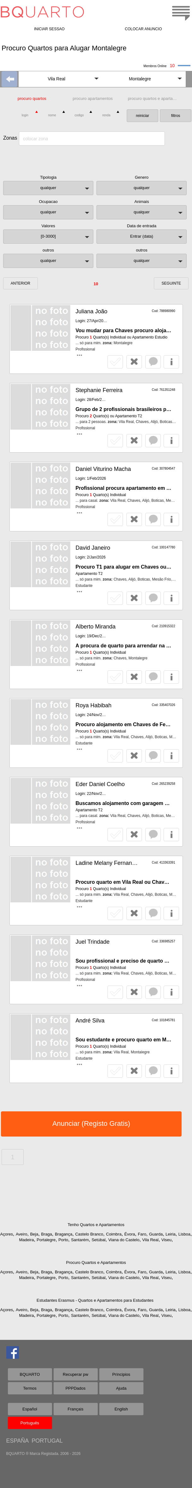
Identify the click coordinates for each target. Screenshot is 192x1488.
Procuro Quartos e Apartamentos (96, 1262)
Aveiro (21, 1234)
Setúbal (98, 1239)
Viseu (166, 1239)
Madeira (26, 1239)
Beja (34, 1234)
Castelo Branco (89, 1234)
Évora (129, 1234)
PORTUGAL (47, 1441)
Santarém (80, 1239)
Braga (46, 1234)
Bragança (64, 1234)
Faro (142, 1234)
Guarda (156, 1234)
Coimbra (113, 1234)
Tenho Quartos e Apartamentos (96, 1224)
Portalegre (46, 1239)
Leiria (171, 1234)
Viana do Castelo (123, 1239)
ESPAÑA (17, 1441)
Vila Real (150, 1239)
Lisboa (184, 1234)
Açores (6, 1234)
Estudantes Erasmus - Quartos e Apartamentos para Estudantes (95, 1300)
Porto (63, 1239)
